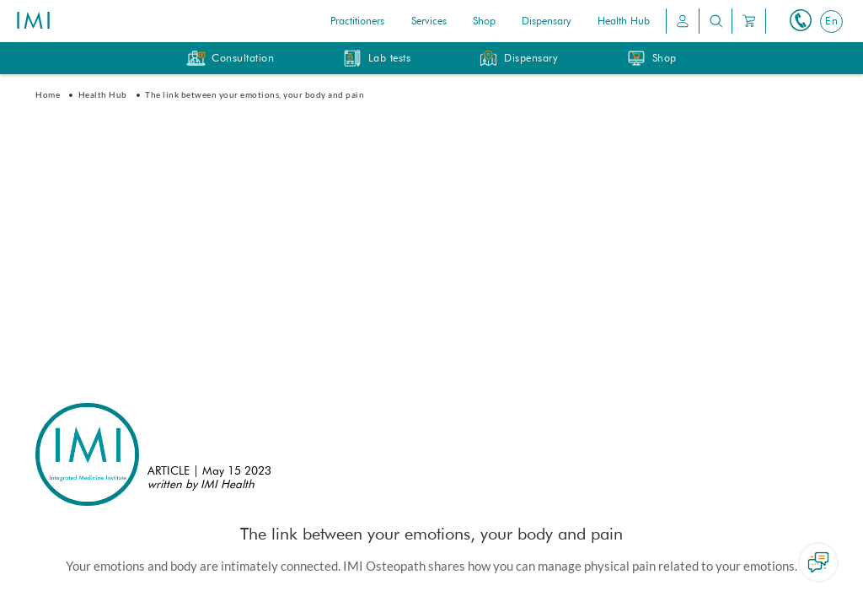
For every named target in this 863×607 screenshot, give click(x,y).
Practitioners (357, 22)
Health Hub (624, 22)
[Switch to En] (831, 21)
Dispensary (546, 22)
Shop (484, 22)
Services (429, 22)
